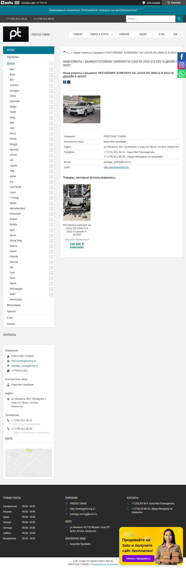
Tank (12, 272)
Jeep (12, 170)
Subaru (13, 246)
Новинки (124, 34)
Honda (13, 138)
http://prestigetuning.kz (116, 167)
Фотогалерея (13, 305)
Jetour (13, 176)
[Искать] (179, 18)
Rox (11, 267)
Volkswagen (16, 288)
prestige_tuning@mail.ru (117, 162)
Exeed (13, 112)
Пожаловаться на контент (104, 564)
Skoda (13, 235)
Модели (11, 63)
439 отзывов (153, 2)
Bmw (12, 74)
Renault (14, 262)
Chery (13, 96)
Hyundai (14, 149)
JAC (11, 160)
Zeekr (13, 294)
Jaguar (13, 165)
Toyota (13, 283)
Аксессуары (16, 299)
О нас (162, 34)
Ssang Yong (16, 240)
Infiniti (13, 155)
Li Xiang (14, 197)
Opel (12, 230)
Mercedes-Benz (17, 208)
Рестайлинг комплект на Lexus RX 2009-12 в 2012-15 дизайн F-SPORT (77, 230)
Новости (11, 311)
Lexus (13, 192)
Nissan (13, 219)
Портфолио (13, 57)
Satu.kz (109, 561)
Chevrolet (15, 101)
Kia (11, 181)
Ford (12, 128)
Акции (143, 34)
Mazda (13, 203)
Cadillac (14, 85)
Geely (12, 117)
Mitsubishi (15, 213)
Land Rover (15, 187)
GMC (12, 122)
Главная (77, 34)
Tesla (12, 278)
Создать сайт (28, 2)
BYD (12, 79)
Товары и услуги (99, 34)
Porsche (14, 256)
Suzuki (13, 251)
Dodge (13, 106)
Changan (14, 90)
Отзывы (11, 324)
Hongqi (13, 144)
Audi (12, 69)
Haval (13, 133)
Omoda (13, 224)
